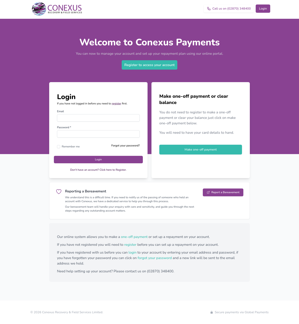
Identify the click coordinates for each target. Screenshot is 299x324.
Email (60, 111)
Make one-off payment (201, 149)
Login (263, 8)
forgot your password (155, 258)
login (133, 252)
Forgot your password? (125, 145)
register (116, 103)
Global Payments (257, 312)
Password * (64, 127)
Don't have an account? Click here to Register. (98, 170)
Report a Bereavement (223, 192)
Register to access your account (149, 65)
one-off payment (134, 236)
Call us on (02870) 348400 (229, 8)
